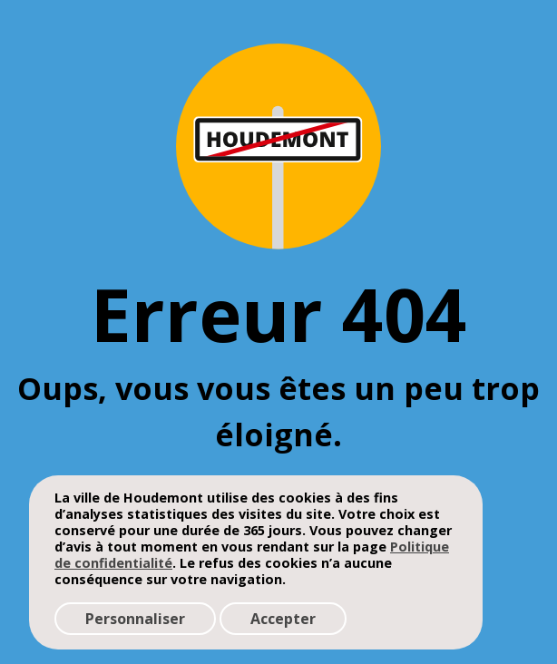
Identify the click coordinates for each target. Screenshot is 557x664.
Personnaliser (135, 619)
